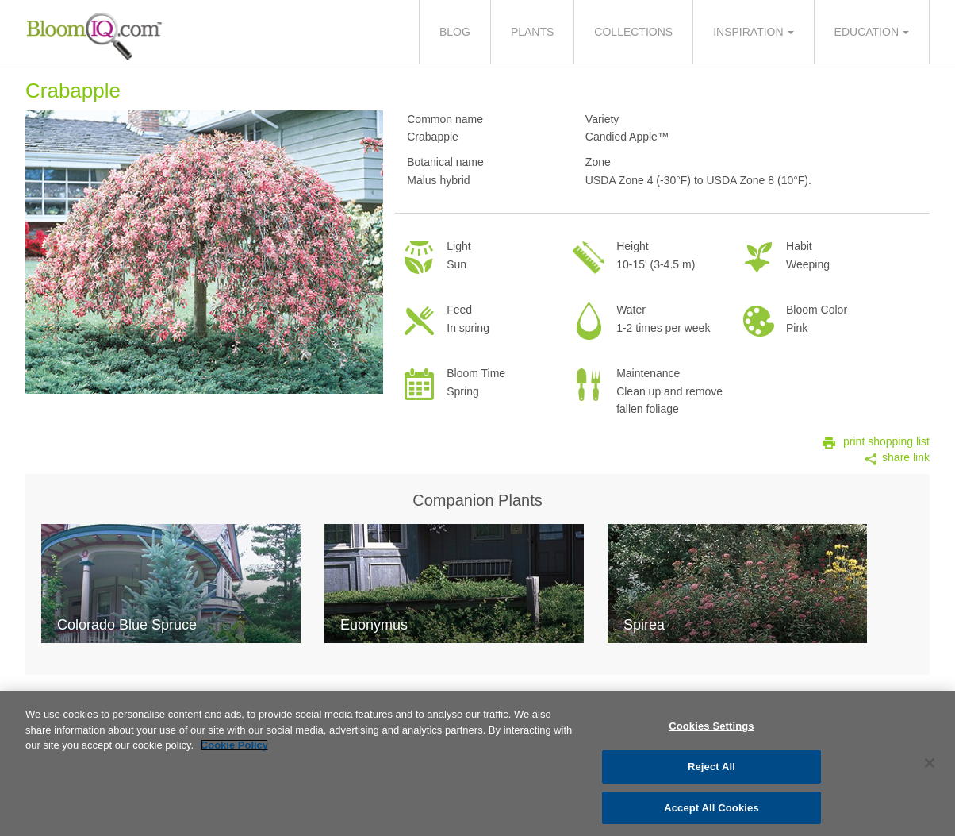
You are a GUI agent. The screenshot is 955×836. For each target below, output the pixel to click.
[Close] (929, 767)
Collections (633, 31)
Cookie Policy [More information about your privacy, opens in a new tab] (234, 750)
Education (866, 31)
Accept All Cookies (711, 812)
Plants (532, 31)
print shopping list (886, 441)
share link (906, 457)
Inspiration (748, 31)
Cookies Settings (711, 731)
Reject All (711, 770)
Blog (454, 31)
